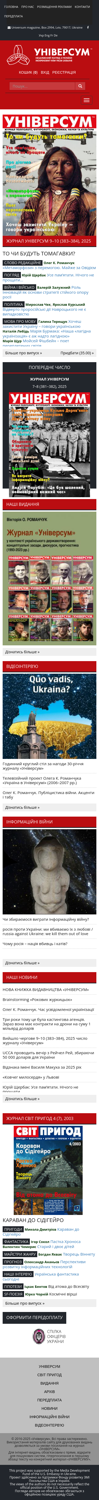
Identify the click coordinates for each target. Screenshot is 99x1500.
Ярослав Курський (69, 304)
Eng (47, 35)
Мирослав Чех (37, 304)
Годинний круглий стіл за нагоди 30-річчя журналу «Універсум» (43, 766)
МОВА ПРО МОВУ (20, 321)
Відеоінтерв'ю (49, 1425)
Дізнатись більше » (22, 651)
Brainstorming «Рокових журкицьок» (37, 999)
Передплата (13, 16)
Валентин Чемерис (19, 1246)
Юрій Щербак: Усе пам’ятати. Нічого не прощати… (40, 1089)
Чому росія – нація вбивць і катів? (35, 943)
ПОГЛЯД (11, 274)
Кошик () (28, 72)
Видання (49, 1383)
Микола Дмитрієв (40, 1229)
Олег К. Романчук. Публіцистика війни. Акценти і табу (48, 795)
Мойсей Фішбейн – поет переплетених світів (36, 343)
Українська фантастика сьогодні (41, 1276)
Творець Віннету (79, 1254)
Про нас (27, 7)
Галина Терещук (52, 321)
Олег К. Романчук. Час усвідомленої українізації (48, 1009)
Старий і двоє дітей (55, 1246)
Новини (49, 1408)
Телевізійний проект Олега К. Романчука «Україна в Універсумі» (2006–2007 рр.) (42, 780)
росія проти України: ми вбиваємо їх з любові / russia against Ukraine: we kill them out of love (48, 931)
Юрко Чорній (36, 1294)
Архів (49, 1392)
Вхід (45, 72)
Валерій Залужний (53, 287)
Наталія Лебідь (16, 331)
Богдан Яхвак (50, 1254)
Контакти (82, 7)
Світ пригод (49, 1375)
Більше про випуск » (23, 352)
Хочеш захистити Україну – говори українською (42, 324)
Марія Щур (12, 341)
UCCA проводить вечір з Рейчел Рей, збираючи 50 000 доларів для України (48, 1055)
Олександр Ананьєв (41, 1262)
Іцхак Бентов (35, 1286)
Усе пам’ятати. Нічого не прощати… (48, 277)
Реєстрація (64, 72)
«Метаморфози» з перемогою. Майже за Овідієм (49, 267)
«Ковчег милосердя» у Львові (31, 1077)
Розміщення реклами (54, 7)
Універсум (49, 1366)
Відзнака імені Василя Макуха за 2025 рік (42, 1067)
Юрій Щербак (34, 275)
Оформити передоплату (34, 1317)
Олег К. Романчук (59, 262)
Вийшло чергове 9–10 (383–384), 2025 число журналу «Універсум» (45, 1040)
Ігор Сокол (40, 1241)
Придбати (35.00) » (77, 352)
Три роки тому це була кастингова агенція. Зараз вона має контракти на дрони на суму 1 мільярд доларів (47, 1024)
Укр (41, 35)
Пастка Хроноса (65, 1241)
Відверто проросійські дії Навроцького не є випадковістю (44, 312)
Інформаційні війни (49, 1417)
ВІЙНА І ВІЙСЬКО (19, 287)
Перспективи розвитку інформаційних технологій (44, 1264)
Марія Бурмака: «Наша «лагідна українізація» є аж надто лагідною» (47, 333)
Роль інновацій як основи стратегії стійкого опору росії (45, 292)
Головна (11, 7)
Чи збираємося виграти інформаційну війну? (46, 919)
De (56, 35)
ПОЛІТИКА (13, 304)
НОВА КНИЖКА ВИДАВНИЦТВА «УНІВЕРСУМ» (46, 989)
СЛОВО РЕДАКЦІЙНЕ (22, 262)
